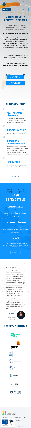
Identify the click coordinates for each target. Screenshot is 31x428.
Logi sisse (24, 9)
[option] (15, 291)
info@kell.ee (18, 417)
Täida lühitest (15, 76)
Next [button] (28, 291)
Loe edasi (15, 252)
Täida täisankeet (15, 83)
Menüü (8, 9)
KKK (25, 417)
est (23, 2)
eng (28, 2)
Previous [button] (2, 291)
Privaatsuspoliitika (15, 420)
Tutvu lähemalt (15, 176)
